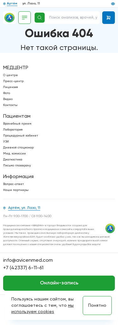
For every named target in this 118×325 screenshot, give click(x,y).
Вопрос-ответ (13, 184)
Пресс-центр (13, 81)
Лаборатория (13, 129)
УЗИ (6, 141)
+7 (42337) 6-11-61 (23, 268)
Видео (8, 99)
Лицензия (10, 87)
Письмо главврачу (17, 165)
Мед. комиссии (14, 153)
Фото (6, 93)
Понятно (97, 305)
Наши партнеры (16, 190)
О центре (10, 75)
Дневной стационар (18, 147)
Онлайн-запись (59, 283)
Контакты (10, 105)
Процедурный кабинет (20, 135)
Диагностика (12, 159)
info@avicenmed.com (28, 260)
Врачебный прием (17, 123)
